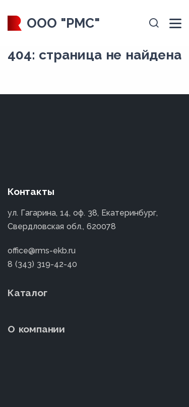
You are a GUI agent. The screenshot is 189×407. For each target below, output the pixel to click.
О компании (36, 328)
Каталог (27, 292)
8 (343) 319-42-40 (42, 264)
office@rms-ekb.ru (42, 250)
